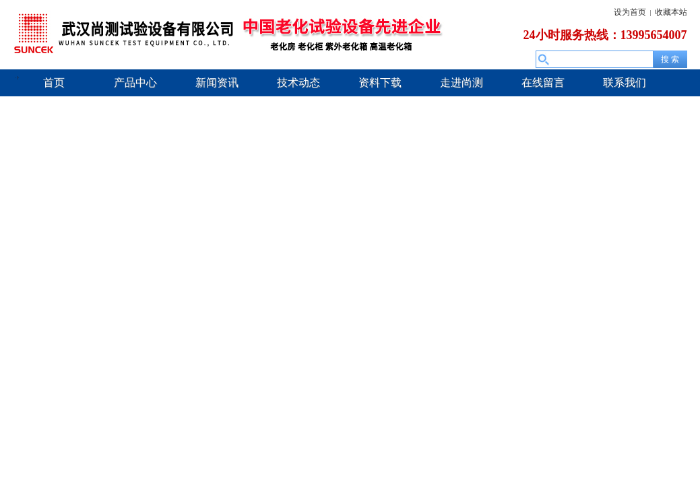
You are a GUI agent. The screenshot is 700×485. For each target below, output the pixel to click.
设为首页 (630, 12)
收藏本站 (671, 12)
